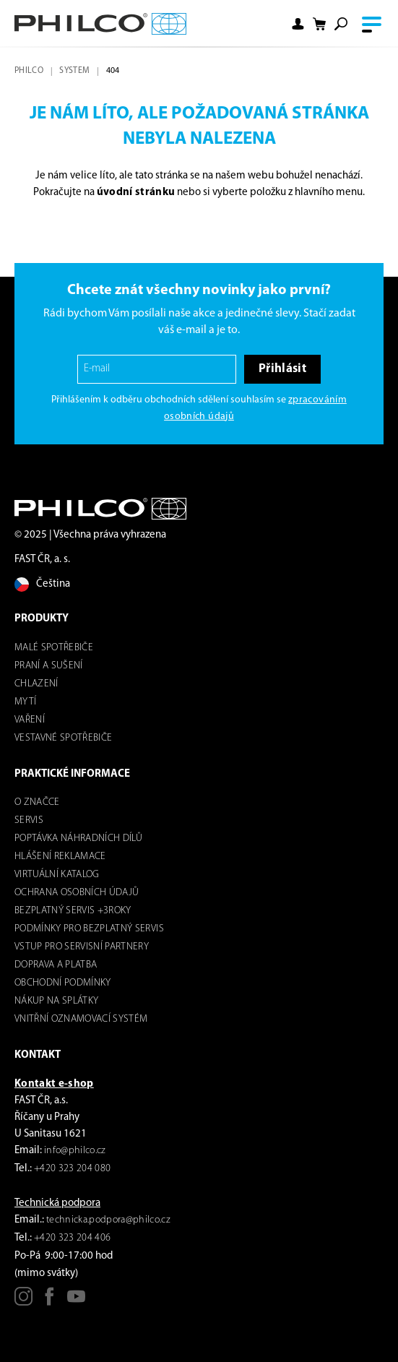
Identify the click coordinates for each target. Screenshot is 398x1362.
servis (28, 820)
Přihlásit (282, 369)
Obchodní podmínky (62, 983)
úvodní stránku (136, 192)
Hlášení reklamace (60, 856)
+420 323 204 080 (72, 1168)
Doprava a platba (55, 965)
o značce (37, 802)
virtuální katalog (57, 874)
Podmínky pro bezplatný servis (89, 928)
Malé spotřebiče (53, 647)
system (74, 70)
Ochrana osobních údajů (76, 892)
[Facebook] (49, 1301)
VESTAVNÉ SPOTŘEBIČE (63, 738)
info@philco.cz (75, 1150)
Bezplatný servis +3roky (72, 910)
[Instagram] (23, 1301)
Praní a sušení (48, 665)
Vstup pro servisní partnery (81, 946)
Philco (28, 70)
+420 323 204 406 (72, 1238)
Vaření (29, 720)
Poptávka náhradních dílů (78, 838)
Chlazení (36, 683)
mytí (25, 702)
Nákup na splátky (56, 1001)
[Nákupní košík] (319, 24)
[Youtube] (76, 1301)
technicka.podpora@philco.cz (108, 1220)
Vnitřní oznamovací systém (81, 1019)
